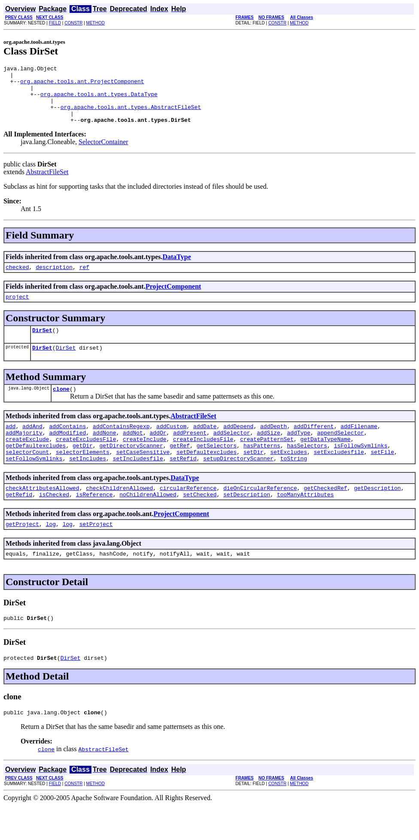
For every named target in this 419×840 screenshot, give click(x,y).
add (10, 445)
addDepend (238, 445)
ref (84, 280)
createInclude (144, 461)
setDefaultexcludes (206, 476)
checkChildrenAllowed (119, 515)
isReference (94, 522)
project (17, 310)
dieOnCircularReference (260, 515)
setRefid (183, 484)
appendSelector (340, 453)
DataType (176, 268)
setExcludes (288, 476)
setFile (382, 476)
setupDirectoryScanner (238, 484)
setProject (96, 553)
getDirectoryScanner (131, 468)
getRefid (19, 522)
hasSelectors (307, 468)
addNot (133, 453)
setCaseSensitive (143, 476)
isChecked (54, 522)
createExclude (27, 461)
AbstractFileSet (47, 183)
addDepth (273, 445)
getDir (83, 468)
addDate (205, 445)
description (54, 280)
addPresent (189, 453)
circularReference (188, 515)
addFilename (358, 445)
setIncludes (87, 484)
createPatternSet (267, 461)
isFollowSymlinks (361, 468)
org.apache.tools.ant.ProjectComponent (82, 85)
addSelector (231, 453)
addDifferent (314, 445)
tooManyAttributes (305, 522)
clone (61, 407)
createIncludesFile (203, 461)
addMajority (24, 453)
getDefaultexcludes (36, 468)
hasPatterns (261, 468)
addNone (104, 453)
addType (298, 453)
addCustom (171, 445)
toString (293, 484)
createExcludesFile (86, 461)
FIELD (55, 23)
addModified (67, 453)
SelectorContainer (103, 153)
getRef (180, 468)
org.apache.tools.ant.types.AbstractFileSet (131, 116)
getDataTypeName (325, 461)
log (51, 553)
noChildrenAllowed (147, 522)
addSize (268, 453)
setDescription (246, 522)
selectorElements (82, 476)
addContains (67, 445)
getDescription (377, 515)
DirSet (42, 345)
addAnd (32, 445)
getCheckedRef (325, 515)
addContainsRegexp (121, 445)
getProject (22, 553)
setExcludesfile (339, 476)
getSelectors (217, 468)
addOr (157, 453)
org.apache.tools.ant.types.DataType (99, 100)
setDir (253, 476)
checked (17, 280)
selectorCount (27, 476)
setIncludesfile (138, 484)
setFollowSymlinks (34, 484)
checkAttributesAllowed (42, 515)
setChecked (199, 522)
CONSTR (73, 23)
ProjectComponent (173, 299)
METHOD (95, 23)
